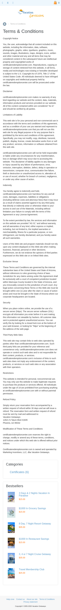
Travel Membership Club (31, 569)
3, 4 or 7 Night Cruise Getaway (35, 554)
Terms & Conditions (47, 599)
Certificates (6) (19, 472)
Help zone (10, 599)
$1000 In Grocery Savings (32, 508)
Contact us (20, 599)
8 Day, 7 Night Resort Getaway (35, 523)
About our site (32, 599)
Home (4, 24)
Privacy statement (30, 602)
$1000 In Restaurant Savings (34, 539)
